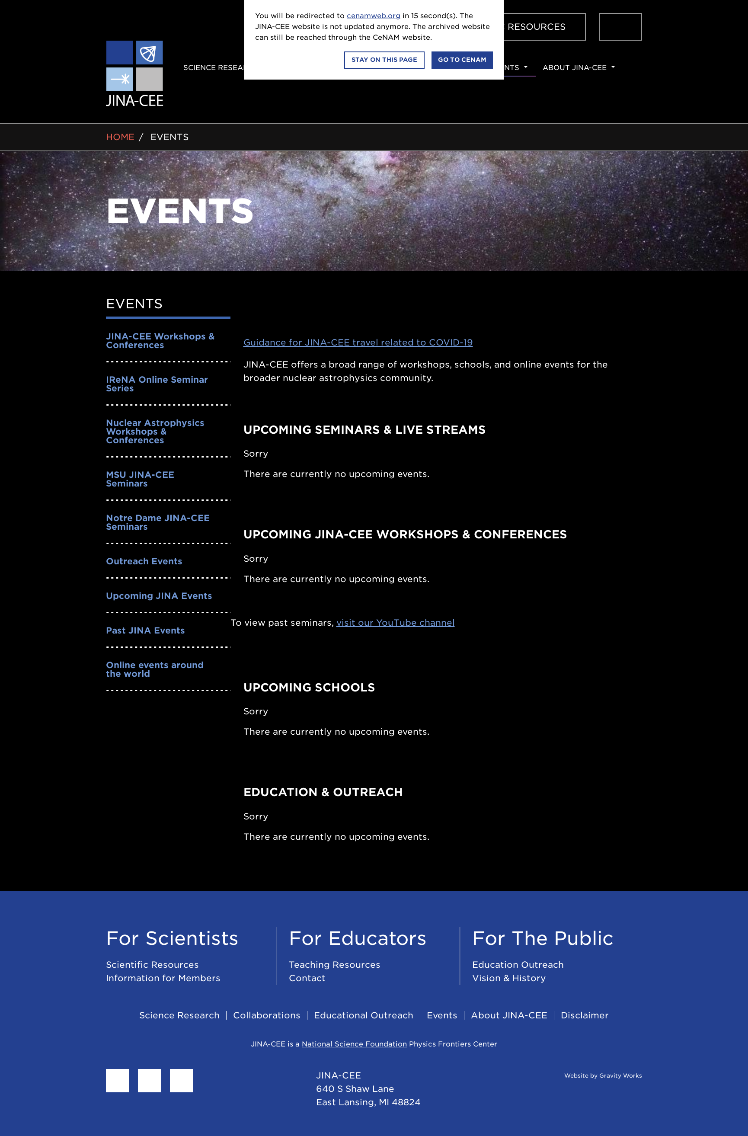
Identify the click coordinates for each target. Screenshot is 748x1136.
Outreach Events (144, 561)
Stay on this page (384, 59)
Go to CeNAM (462, 59)
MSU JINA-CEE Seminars (140, 479)
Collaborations (266, 1015)
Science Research (221, 68)
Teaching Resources (334, 965)
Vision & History (509, 978)
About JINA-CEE (575, 68)
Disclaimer (585, 1015)
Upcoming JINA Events (159, 596)
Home (120, 137)
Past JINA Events (145, 630)
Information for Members (163, 978)
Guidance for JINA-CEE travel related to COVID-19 (358, 342)
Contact (307, 978)
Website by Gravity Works (592, 1075)
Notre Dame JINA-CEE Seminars (158, 522)
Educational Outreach (363, 1015)
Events (504, 68)
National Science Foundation (354, 1044)
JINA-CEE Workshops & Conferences (160, 340)
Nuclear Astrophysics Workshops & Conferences (155, 431)
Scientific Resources (509, 27)
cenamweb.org (373, 16)
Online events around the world (155, 669)
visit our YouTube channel (395, 623)
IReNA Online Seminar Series (157, 384)
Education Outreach (518, 965)
